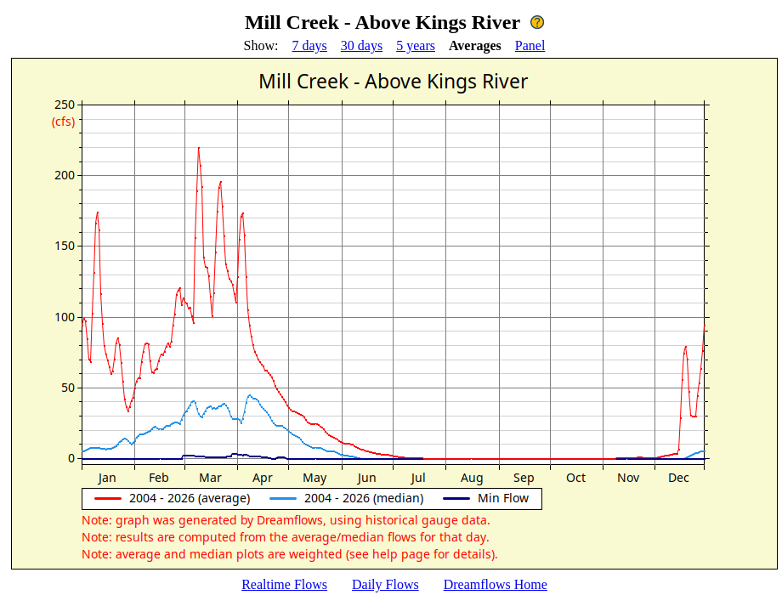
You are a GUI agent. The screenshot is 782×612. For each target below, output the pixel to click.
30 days (361, 45)
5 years (415, 45)
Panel (530, 45)
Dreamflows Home (495, 584)
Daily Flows (385, 584)
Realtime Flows (284, 584)
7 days (309, 45)
